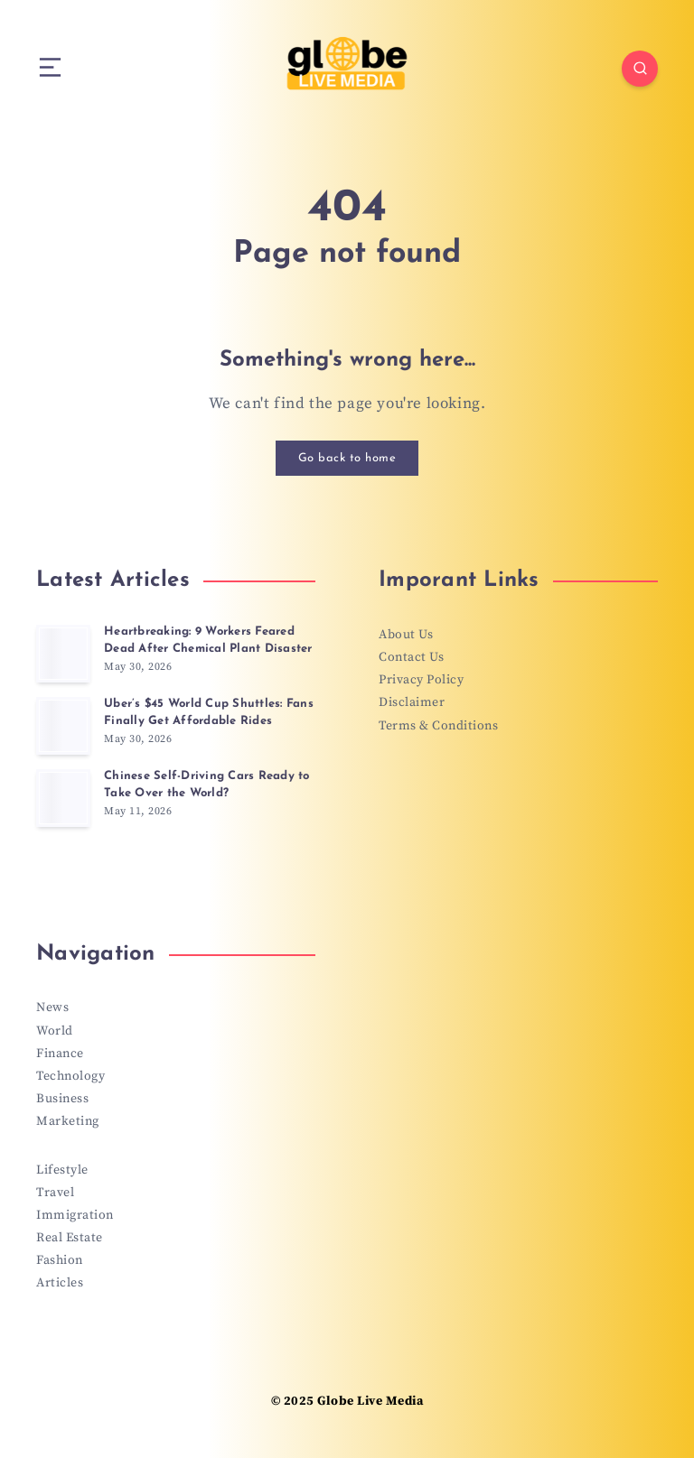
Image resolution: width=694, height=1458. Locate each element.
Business (62, 1099)
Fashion (59, 1260)
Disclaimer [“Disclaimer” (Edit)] (412, 702)
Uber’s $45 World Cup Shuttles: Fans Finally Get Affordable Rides (209, 712)
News (52, 1007)
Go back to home (347, 458)
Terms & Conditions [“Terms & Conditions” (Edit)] (438, 726)
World (54, 1031)
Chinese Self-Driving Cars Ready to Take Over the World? (207, 784)
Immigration (75, 1215)
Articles (59, 1283)
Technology (70, 1076)
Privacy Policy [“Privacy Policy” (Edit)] (421, 680)
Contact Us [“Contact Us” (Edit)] (411, 657)
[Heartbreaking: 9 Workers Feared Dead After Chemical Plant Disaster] (63, 654)
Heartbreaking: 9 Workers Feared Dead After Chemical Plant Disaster (208, 640)
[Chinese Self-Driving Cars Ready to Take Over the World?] (63, 798)
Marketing (67, 1121)
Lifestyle (62, 1170)
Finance (60, 1053)
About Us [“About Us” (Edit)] (406, 635)
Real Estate (69, 1238)
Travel (55, 1192)
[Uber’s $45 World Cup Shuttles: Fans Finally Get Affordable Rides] (63, 726)
